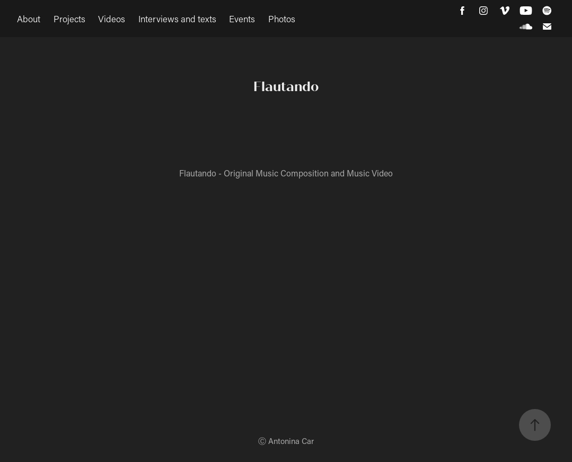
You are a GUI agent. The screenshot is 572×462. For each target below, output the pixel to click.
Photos (281, 18)
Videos (111, 18)
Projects (69, 18)
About (28, 18)
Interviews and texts (177, 18)
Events (242, 18)
